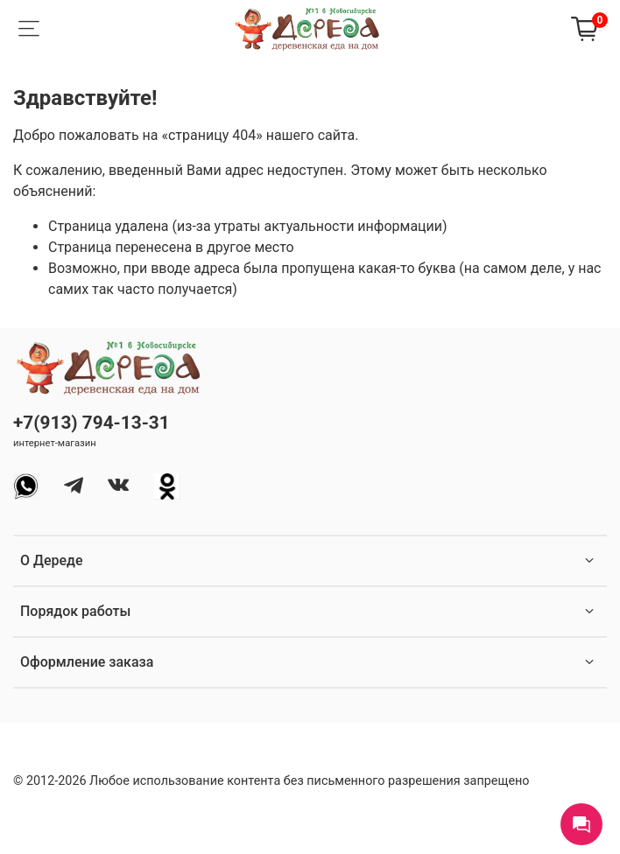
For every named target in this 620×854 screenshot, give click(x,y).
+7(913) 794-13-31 (91, 422)
